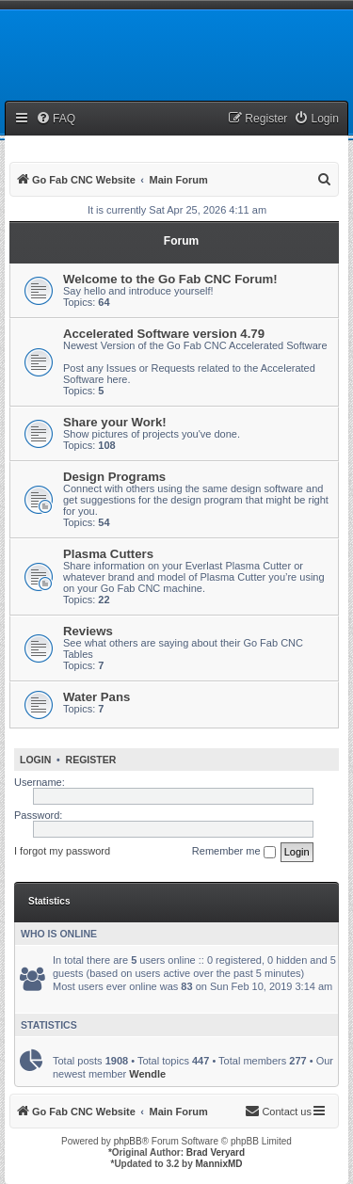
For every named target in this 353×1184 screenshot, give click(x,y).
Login (35, 759)
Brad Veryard (215, 1152)
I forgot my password (62, 850)
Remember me (234, 851)
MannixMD (219, 1164)
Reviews (88, 631)
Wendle (147, 1074)
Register (91, 759)
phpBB (128, 1141)
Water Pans (96, 697)
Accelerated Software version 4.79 (164, 334)
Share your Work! (115, 422)
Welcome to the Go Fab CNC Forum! (170, 279)
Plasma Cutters (108, 554)
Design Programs (114, 477)
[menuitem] (55, 119)
